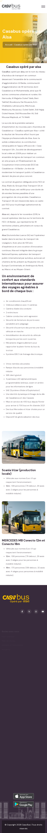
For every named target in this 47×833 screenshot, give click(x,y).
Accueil (8, 44)
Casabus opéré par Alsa (25, 44)
